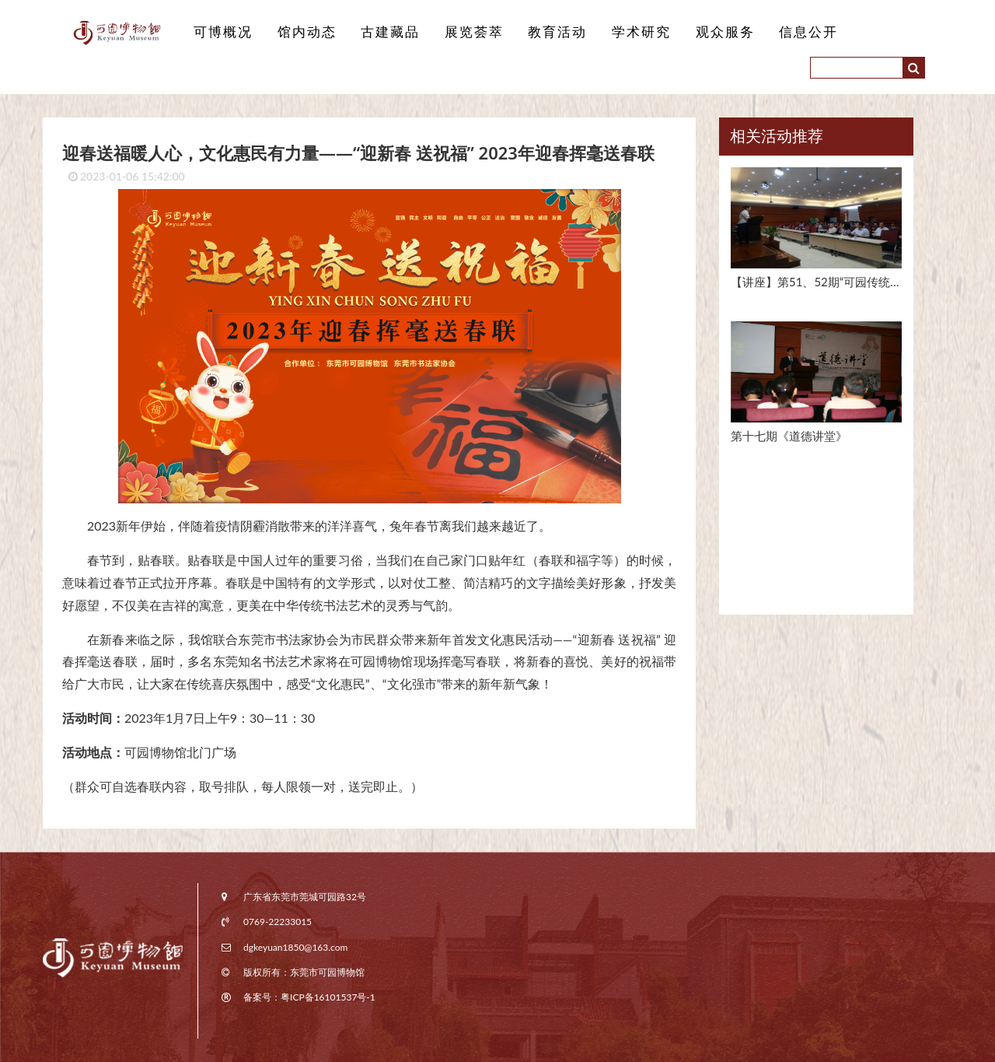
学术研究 (641, 32)
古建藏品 (390, 32)
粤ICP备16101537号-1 (328, 997)
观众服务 (725, 32)
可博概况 (223, 32)
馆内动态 (307, 32)
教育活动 (557, 32)
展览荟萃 (474, 32)
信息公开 (808, 32)
